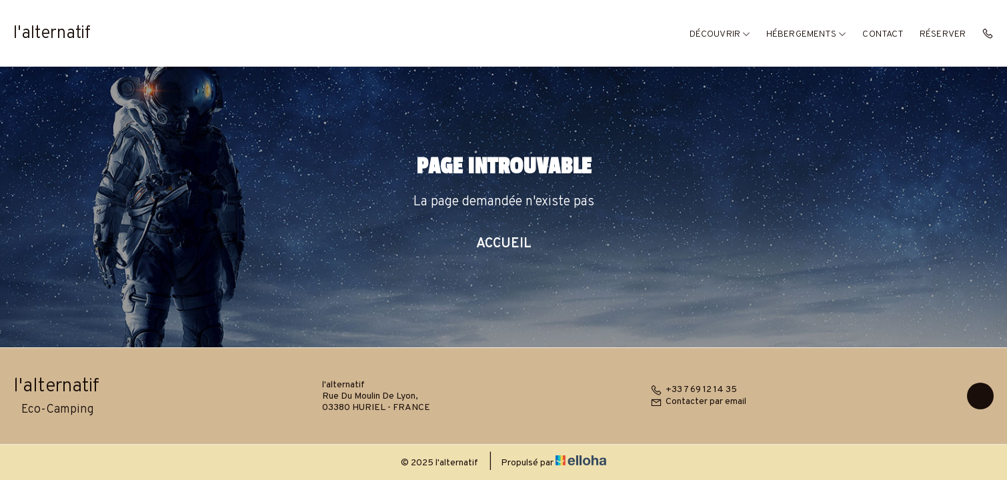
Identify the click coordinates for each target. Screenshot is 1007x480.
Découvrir (720, 34)
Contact (883, 34)
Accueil (504, 244)
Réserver (943, 34)
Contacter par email (698, 401)
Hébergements (806, 34)
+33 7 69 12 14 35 (693, 389)
